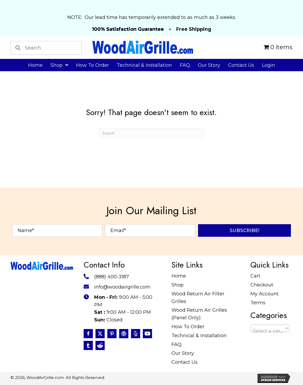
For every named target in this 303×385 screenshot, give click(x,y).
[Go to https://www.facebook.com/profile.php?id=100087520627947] (88, 333)
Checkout (261, 285)
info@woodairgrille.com (122, 287)
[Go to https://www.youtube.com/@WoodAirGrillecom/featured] (147, 333)
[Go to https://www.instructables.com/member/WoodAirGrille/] (135, 333)
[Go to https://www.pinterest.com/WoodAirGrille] (112, 333)
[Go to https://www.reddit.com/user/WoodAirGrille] (100, 345)
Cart (255, 276)
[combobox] (270, 328)
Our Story (182, 353)
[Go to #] (123, 333)
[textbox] (270, 331)
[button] (244, 230)
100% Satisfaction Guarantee (128, 29)
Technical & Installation (199, 335)
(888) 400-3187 (111, 277)
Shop (177, 285)
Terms (257, 303)
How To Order (187, 327)
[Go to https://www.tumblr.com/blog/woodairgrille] (88, 345)
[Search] (151, 133)
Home (178, 276)
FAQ (176, 344)
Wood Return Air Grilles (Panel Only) (199, 314)
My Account (264, 294)
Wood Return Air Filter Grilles (197, 297)
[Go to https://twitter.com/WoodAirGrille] (100, 333)
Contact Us (184, 362)
